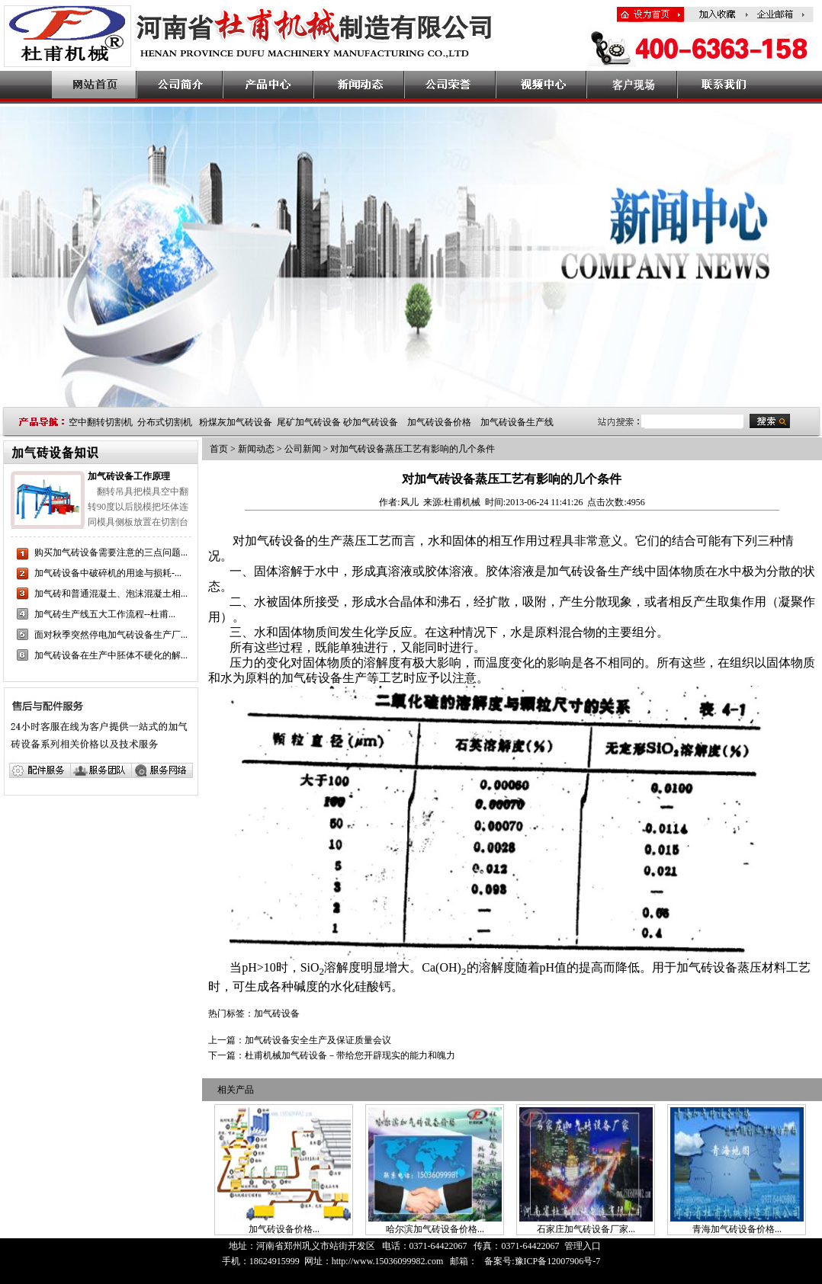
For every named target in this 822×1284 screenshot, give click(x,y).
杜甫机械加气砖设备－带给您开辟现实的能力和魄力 (350, 1055)
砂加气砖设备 (370, 422)
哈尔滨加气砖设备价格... (435, 1229)
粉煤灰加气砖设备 (235, 422)
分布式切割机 (164, 422)
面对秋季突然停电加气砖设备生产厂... (111, 634)
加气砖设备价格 (439, 422)
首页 (219, 448)
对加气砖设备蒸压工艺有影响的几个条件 (412, 448)
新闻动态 (256, 448)
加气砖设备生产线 (517, 422)
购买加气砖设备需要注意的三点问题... (111, 552)
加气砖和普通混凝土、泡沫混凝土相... (111, 593)
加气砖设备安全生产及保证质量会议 (318, 1040)
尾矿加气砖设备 (309, 422)
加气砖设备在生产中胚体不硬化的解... (111, 655)
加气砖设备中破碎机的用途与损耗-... (107, 573)
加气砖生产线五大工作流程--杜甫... (104, 614)
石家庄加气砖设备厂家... (586, 1229)
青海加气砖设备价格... (737, 1229)
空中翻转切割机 (101, 422)
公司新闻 (302, 448)
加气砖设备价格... (284, 1229)
